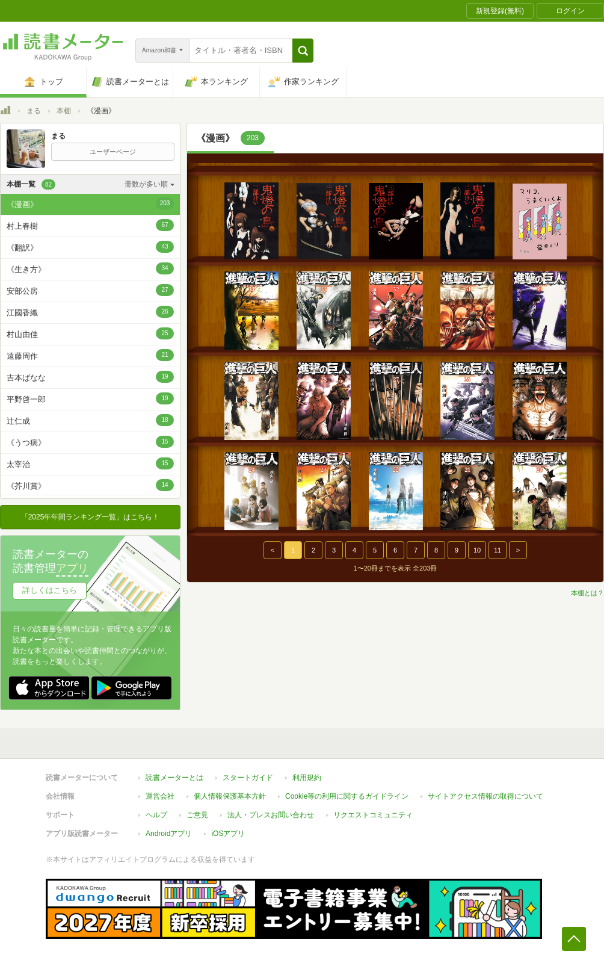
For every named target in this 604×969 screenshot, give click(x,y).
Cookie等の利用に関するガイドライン (346, 796)
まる (33, 111)
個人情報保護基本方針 (230, 796)
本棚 (64, 111)
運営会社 (160, 796)
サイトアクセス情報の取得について (485, 796)
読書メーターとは (174, 777)
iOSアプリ (228, 833)
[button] (302, 51)
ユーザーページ (113, 151)
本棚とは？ (587, 592)
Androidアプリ (169, 833)
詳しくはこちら (49, 590)
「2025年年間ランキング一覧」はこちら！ (90, 517)
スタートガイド (248, 777)
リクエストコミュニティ (373, 815)
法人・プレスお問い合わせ (270, 815)
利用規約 (306, 777)
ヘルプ (156, 815)
